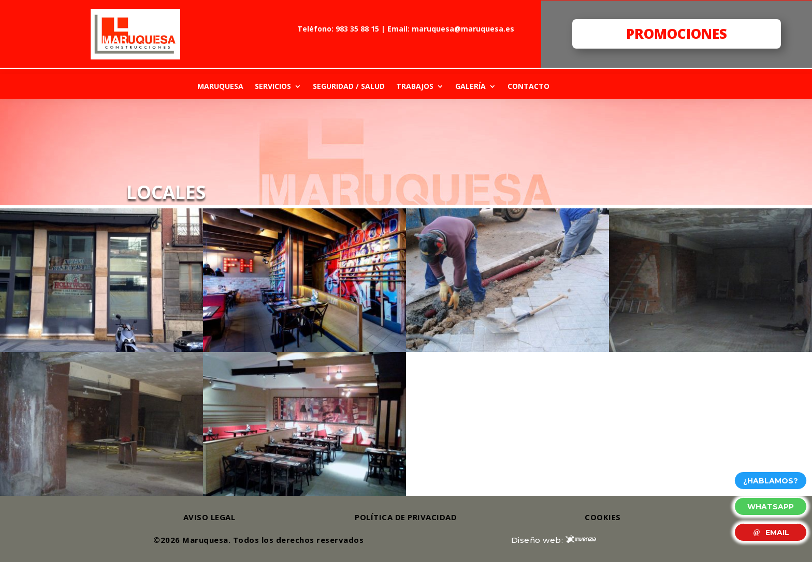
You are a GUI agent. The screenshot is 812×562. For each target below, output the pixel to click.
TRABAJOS (414, 86)
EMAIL (770, 532)
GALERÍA (470, 86)
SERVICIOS (273, 86)
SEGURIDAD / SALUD (349, 86)
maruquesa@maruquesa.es (463, 29)
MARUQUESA (220, 86)
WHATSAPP (770, 506)
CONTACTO (528, 86)
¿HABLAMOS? (770, 480)
